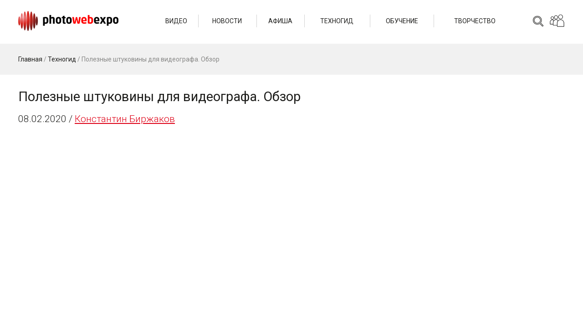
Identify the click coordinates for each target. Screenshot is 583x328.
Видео (176, 21)
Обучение (402, 21)
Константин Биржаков (125, 118)
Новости (227, 21)
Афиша (280, 21)
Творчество (475, 21)
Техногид (336, 21)
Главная (30, 59)
